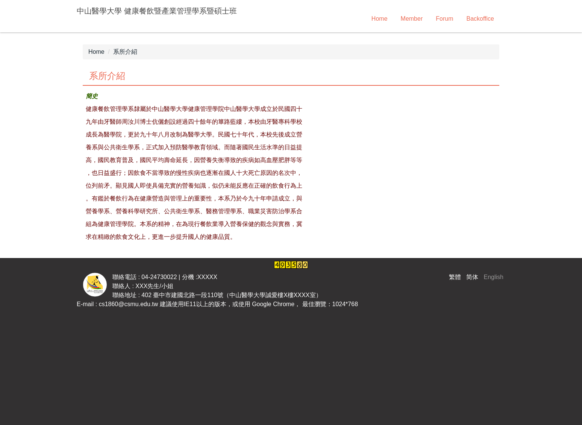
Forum (444, 18)
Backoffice (480, 18)
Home (379, 18)
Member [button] (412, 18)
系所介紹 (125, 52)
